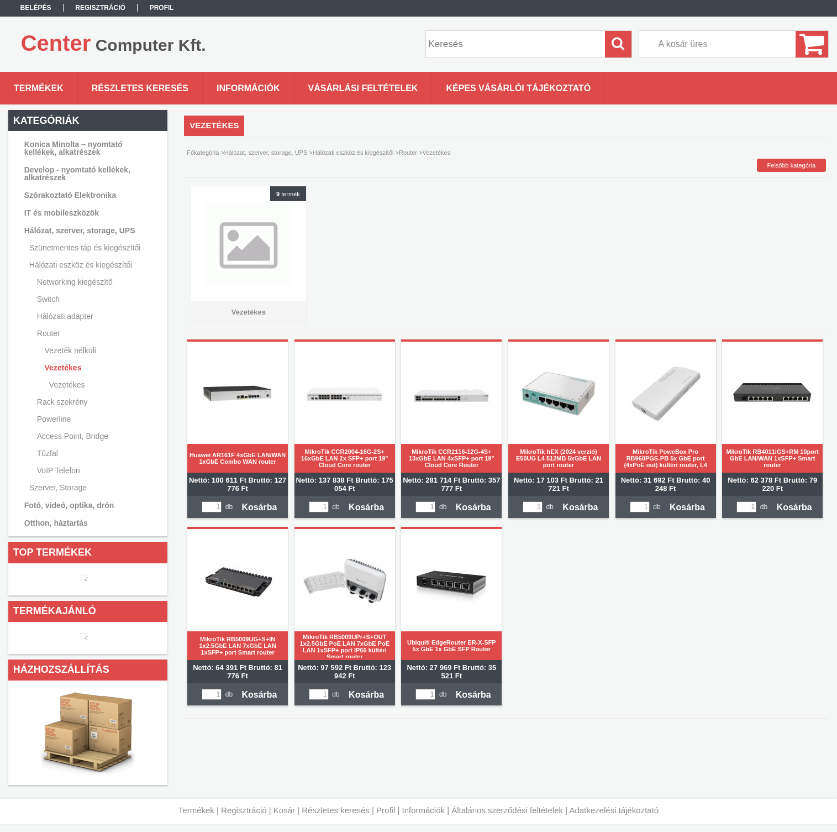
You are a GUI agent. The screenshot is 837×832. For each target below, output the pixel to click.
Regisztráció (244, 810)
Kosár (284, 810)
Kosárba (259, 507)
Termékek (196, 810)
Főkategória (203, 152)
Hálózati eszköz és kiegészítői (353, 152)
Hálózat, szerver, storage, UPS (265, 152)
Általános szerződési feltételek (507, 810)
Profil (385, 810)
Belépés (35, 8)
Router (408, 152)
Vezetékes (67, 384)
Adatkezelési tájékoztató (614, 810)
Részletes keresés (336, 810)
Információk (423, 810)
